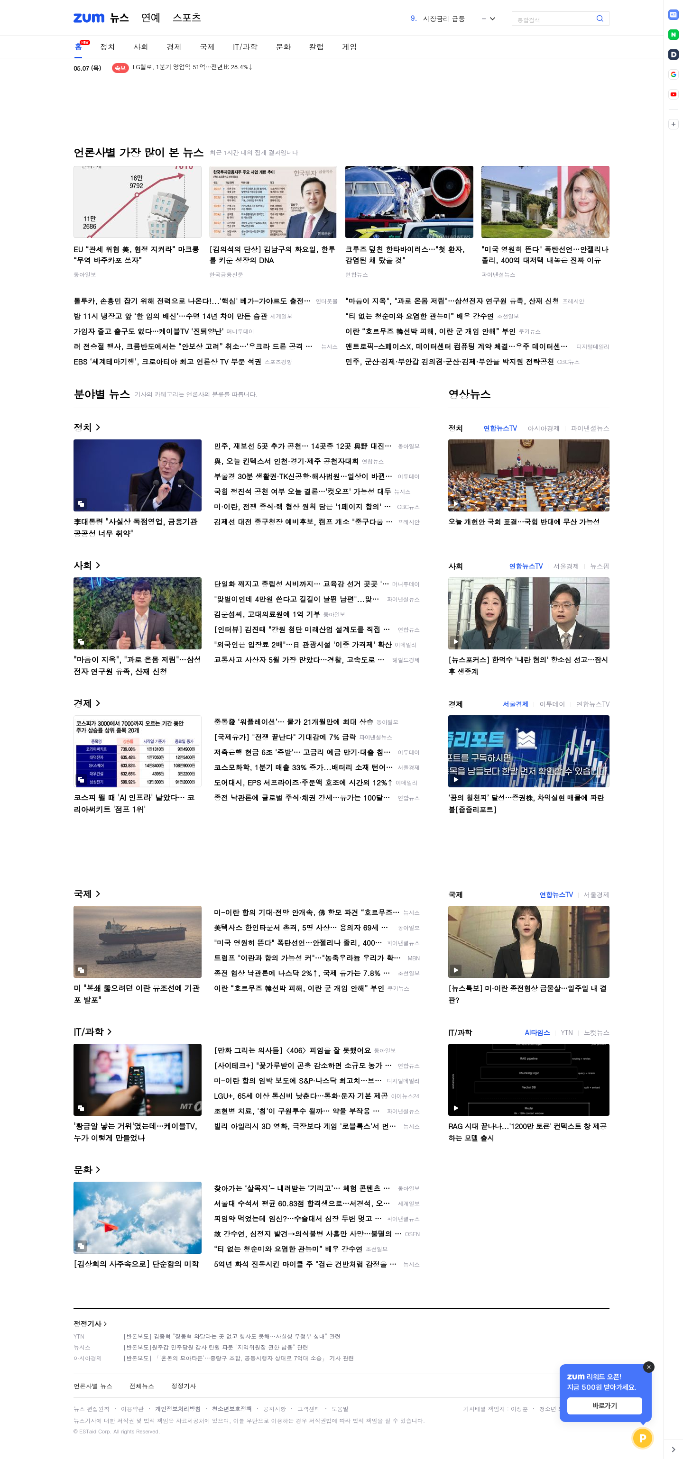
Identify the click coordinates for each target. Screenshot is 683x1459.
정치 (107, 46)
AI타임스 (537, 1032)
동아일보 (85, 274)
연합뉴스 (356, 274)
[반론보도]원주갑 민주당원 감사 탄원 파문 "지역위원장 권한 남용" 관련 (215, 1347)
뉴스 (119, 18)
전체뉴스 (141, 1385)
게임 (349, 46)
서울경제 (566, 566)
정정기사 (87, 1324)
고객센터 (308, 1408)
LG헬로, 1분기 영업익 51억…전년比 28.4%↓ (193, 68)
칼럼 (316, 46)
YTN (566, 1032)
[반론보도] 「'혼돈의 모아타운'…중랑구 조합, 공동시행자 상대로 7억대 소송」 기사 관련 (238, 1358)
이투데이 (552, 704)
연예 (150, 18)
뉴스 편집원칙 (92, 1408)
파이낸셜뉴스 (498, 274)
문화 (283, 46)
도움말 (340, 1408)
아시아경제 (543, 428)
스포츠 (187, 18)
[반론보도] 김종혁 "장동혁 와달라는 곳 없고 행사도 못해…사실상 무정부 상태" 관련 (232, 1336)
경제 (174, 46)
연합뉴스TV (500, 428)
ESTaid (87, 1431)
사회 (140, 46)
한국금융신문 (226, 274)
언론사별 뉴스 (93, 1385)
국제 (207, 46)
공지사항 (274, 1408)
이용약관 (132, 1408)
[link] (673, 14)
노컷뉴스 (596, 1032)
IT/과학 (245, 46)
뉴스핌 (599, 566)
